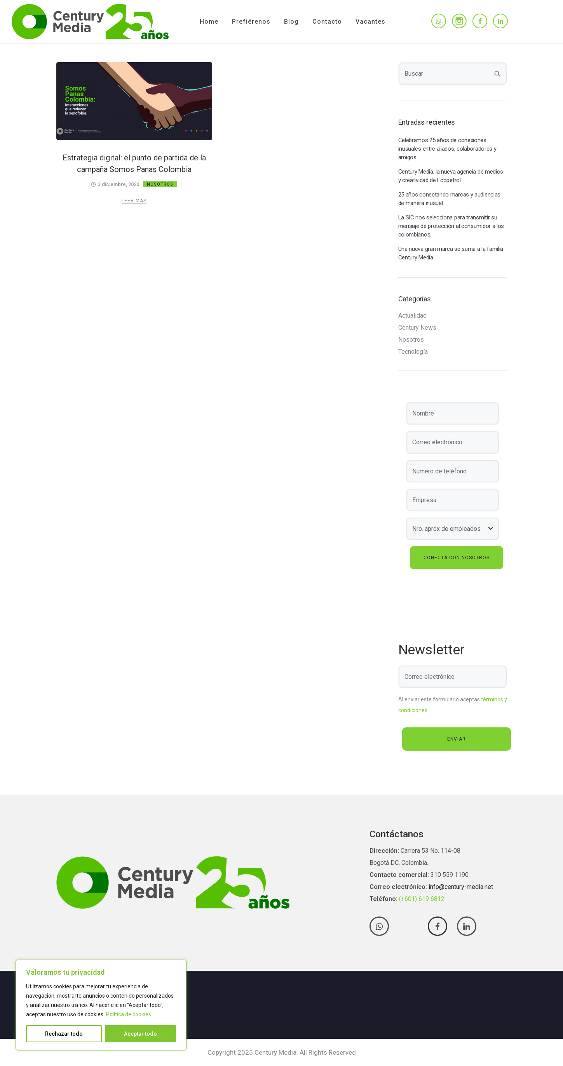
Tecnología (413, 352)
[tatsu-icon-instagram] (459, 21)
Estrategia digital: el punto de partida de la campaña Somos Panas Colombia (134, 163)
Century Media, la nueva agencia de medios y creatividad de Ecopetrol (451, 176)
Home (209, 21)
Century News (417, 328)
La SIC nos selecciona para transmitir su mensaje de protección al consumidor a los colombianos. (451, 226)
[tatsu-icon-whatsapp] (438, 22)
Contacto (327, 21)
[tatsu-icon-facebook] (479, 22)
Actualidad (412, 316)
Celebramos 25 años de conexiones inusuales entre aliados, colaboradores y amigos (447, 149)
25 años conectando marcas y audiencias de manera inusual (449, 199)
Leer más (134, 200)
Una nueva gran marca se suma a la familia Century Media (451, 253)
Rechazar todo (64, 1034)
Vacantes (370, 21)
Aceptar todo (140, 1034)
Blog (291, 21)
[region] (101, 1005)
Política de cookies (128, 1014)
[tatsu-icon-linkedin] (500, 22)
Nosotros (160, 184)
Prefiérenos (251, 21)
